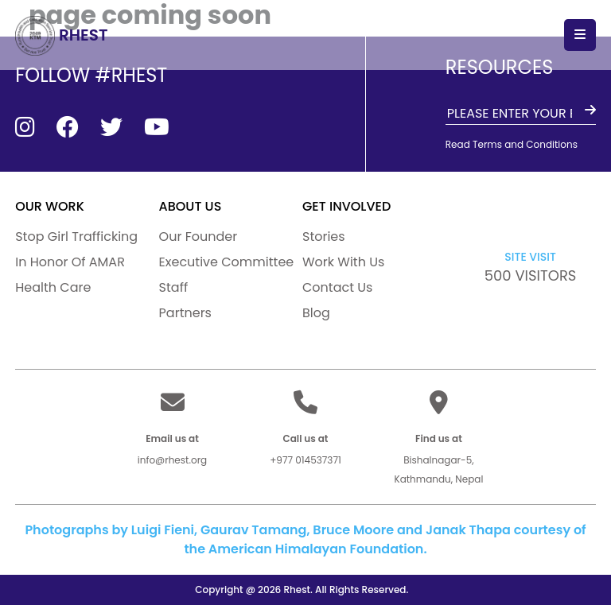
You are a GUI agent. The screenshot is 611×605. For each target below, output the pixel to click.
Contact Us (337, 287)
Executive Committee (226, 262)
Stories (323, 236)
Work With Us (343, 262)
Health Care (53, 287)
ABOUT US (190, 206)
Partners (185, 313)
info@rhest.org (172, 460)
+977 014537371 (305, 460)
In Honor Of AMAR (70, 262)
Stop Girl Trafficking (76, 236)
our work (49, 206)
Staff (174, 287)
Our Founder (198, 236)
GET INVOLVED (346, 206)
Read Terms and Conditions (512, 144)
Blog (316, 313)
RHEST (61, 35)
